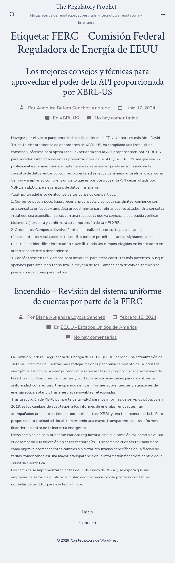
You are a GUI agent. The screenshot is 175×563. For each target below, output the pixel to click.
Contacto (87, 523)
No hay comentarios (116, 118)
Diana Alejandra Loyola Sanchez (70, 317)
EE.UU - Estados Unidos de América (99, 327)
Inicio (87, 512)
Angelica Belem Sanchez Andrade (73, 108)
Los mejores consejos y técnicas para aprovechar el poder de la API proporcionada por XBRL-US (87, 82)
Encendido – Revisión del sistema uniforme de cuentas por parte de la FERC (87, 296)
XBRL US (69, 118)
